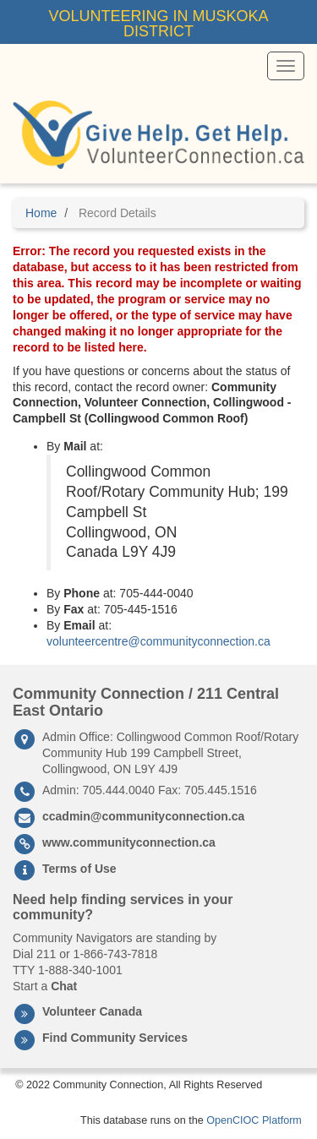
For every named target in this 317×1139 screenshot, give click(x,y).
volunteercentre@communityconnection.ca (158, 641)
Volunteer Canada (92, 1011)
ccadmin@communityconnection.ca (143, 816)
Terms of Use (79, 868)
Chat (64, 986)
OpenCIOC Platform (254, 1120)
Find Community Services (115, 1037)
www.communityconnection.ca (129, 842)
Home (41, 213)
